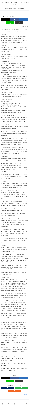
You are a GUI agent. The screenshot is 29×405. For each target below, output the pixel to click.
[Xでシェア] (5, 19)
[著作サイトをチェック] (7, 388)
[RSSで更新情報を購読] (14, 391)
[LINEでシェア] (10, 22)
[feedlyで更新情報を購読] (21, 388)
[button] (19, 22)
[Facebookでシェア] (14, 19)
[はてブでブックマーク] (23, 19)
